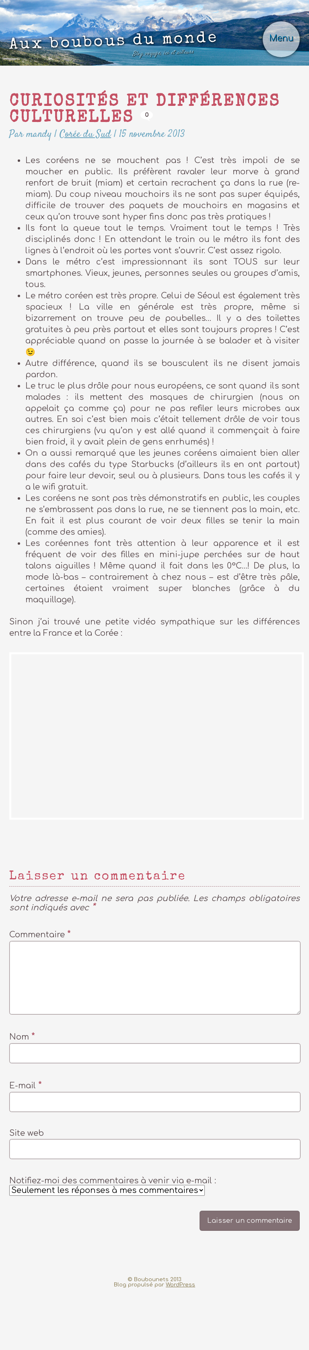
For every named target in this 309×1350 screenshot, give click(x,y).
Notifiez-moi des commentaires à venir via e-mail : (112, 1243)
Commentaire (40, 974)
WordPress (180, 1344)
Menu (277, 56)
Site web (26, 1189)
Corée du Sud (98, 172)
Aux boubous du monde (118, 66)
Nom (22, 1089)
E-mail (25, 1139)
